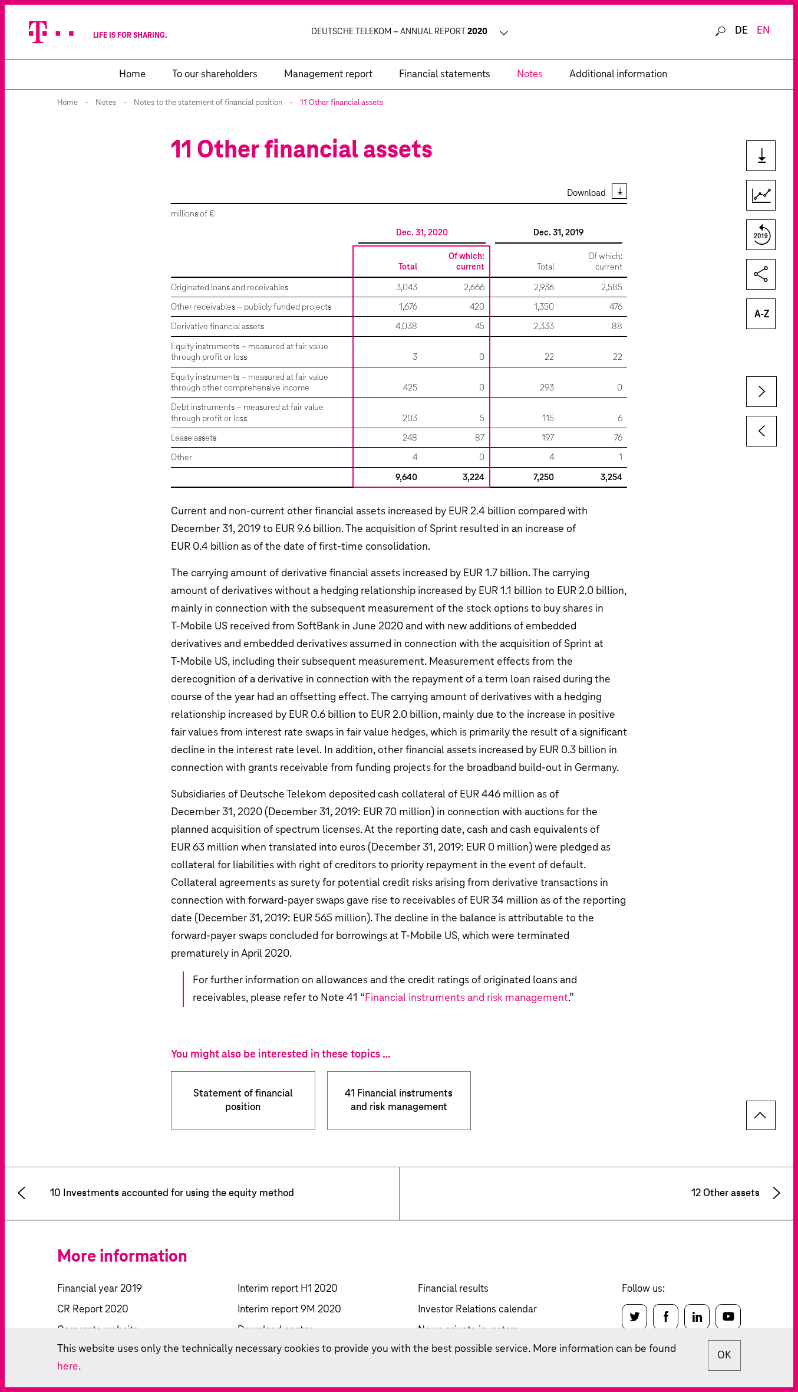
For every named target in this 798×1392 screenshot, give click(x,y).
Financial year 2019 (99, 1289)
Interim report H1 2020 (288, 1289)
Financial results (453, 1289)
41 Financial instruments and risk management (399, 1100)
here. (69, 1367)
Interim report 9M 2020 (289, 1309)
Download (586, 193)
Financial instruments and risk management (466, 998)
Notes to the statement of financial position (208, 103)
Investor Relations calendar (477, 1309)
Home (67, 103)
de (741, 31)
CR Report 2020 (92, 1309)
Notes (105, 103)
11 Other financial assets (341, 103)
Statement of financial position (243, 1100)
